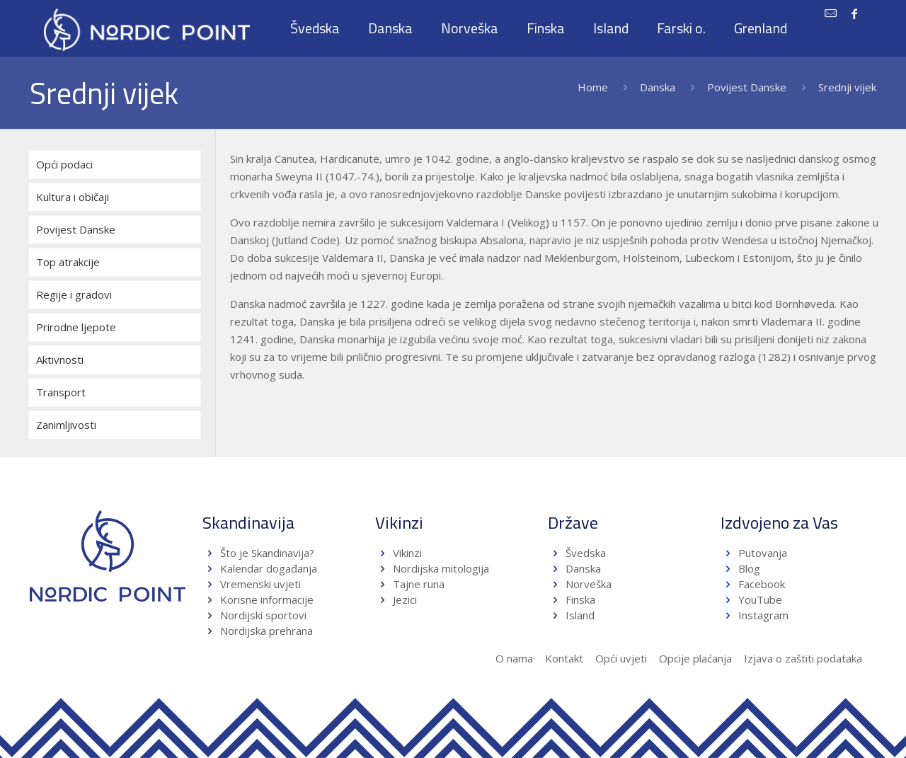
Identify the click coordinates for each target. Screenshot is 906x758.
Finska (580, 599)
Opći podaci (64, 164)
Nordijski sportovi (263, 615)
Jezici (405, 599)
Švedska (586, 553)
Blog (749, 568)
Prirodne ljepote (76, 327)
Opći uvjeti (621, 658)
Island (580, 615)
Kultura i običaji (72, 197)
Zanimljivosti (66, 425)
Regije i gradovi (74, 294)
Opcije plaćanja (695, 658)
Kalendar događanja (268, 568)
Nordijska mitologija (441, 568)
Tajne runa (419, 584)
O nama (514, 658)
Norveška (589, 584)
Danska (657, 87)
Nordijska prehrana (266, 631)
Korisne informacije (267, 599)
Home (593, 87)
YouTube (758, 599)
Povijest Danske (746, 87)
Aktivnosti (60, 359)
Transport (61, 392)
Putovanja (762, 553)
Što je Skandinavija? (267, 553)
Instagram (763, 615)
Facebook (761, 584)
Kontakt (564, 658)
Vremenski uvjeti (260, 584)
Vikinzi (407, 553)
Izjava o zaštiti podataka (803, 658)
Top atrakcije (68, 262)
